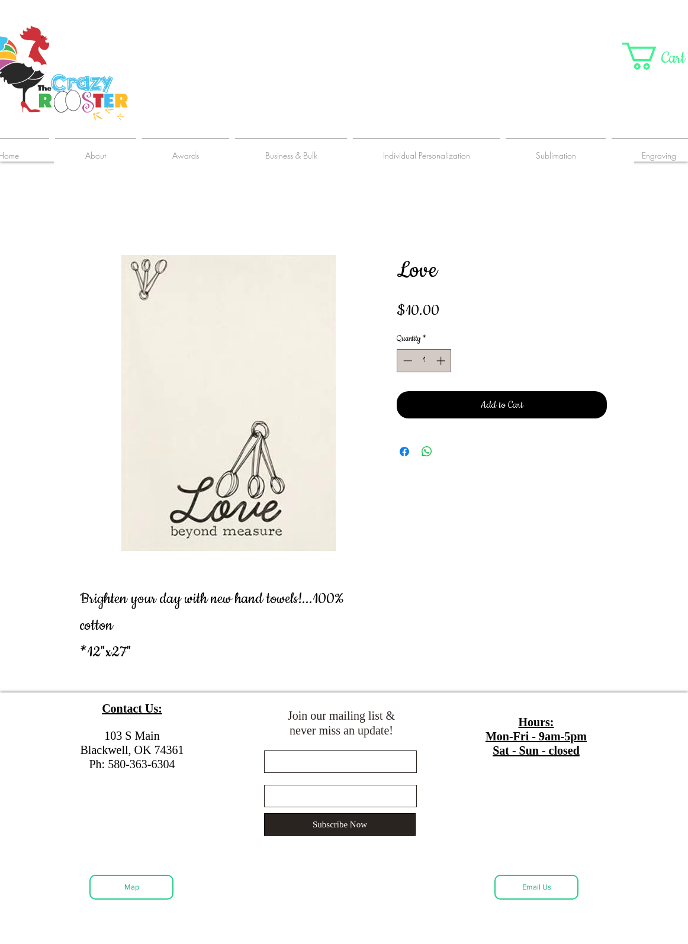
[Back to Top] (341, 911)
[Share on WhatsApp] (427, 451)
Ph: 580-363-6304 (132, 764)
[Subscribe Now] (340, 824)
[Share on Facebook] (404, 451)
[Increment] (442, 361)
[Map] (131, 887)
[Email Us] (536, 887)
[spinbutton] (424, 361)
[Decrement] (406, 361)
